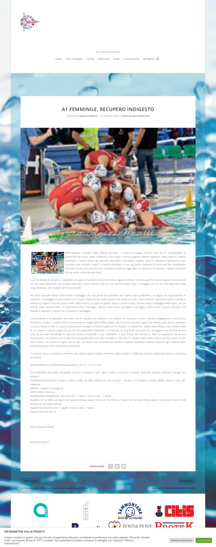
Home (58, 59)
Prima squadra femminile (135, 115)
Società (90, 59)
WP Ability (148, 59)
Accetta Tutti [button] (204, 540)
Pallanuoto (103, 59)
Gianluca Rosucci (88, 115)
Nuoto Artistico (131, 59)
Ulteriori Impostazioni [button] (181, 540)
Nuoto (116, 59)
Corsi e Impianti (74, 59)
